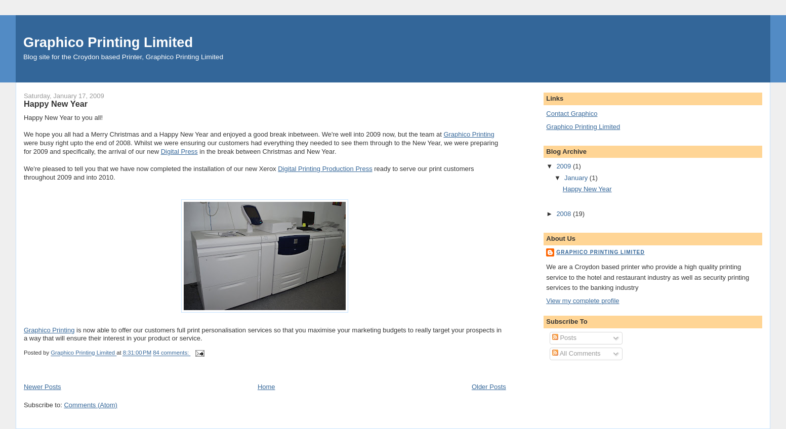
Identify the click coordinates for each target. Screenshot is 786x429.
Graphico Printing (468, 134)
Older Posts (489, 387)
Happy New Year (56, 103)
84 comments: (171, 353)
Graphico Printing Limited (108, 42)
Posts (564, 337)
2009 (564, 166)
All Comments (576, 353)
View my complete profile (582, 301)
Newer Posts (42, 387)
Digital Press (179, 151)
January (577, 178)
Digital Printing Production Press (325, 169)
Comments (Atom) (90, 405)
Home (266, 387)
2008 (564, 214)
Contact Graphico (571, 113)
